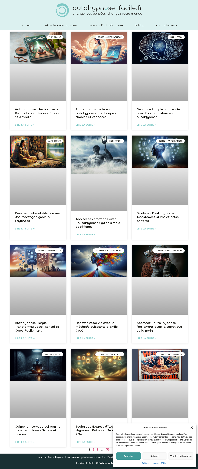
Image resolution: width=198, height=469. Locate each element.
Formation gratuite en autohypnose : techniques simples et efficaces (96, 113)
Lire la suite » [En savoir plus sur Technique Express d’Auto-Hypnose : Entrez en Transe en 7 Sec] (85, 442)
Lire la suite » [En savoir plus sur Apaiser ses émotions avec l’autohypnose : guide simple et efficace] (85, 234)
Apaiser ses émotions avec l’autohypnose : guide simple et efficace (98, 223)
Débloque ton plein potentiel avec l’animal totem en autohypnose (159, 113)
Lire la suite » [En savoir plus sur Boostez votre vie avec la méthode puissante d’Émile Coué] (85, 338)
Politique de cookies (150, 463)
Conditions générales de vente (86, 457)
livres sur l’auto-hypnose (106, 25)
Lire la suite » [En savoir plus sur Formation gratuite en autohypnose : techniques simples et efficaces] (85, 124)
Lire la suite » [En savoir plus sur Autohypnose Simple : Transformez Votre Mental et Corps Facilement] (25, 338)
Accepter (128, 456)
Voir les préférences (180, 456)
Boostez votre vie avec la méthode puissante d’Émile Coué (97, 327)
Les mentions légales (51, 457)
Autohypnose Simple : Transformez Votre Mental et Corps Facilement (37, 327)
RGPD (163, 463)
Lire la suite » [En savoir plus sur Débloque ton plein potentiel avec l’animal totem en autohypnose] (146, 124)
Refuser (154, 456)
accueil (25, 25)
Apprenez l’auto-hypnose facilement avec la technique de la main (159, 327)
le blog (139, 25)
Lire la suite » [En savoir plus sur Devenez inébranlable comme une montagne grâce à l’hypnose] (25, 228)
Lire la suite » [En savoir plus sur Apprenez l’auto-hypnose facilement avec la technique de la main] (146, 338)
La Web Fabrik (85, 463)
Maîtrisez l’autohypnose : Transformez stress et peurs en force (158, 217)
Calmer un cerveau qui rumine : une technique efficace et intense (37, 430)
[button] (191, 427)
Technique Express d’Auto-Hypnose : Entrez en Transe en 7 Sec (99, 430)
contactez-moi (167, 25)
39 (108, 449)
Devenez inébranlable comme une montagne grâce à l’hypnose (37, 217)
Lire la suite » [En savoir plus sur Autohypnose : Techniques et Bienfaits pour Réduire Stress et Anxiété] (25, 124)
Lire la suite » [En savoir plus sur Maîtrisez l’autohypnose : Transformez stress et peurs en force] (146, 228)
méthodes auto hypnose (60, 25)
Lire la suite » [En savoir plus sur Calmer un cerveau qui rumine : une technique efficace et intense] (25, 442)
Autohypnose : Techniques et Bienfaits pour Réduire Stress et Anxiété (37, 113)
